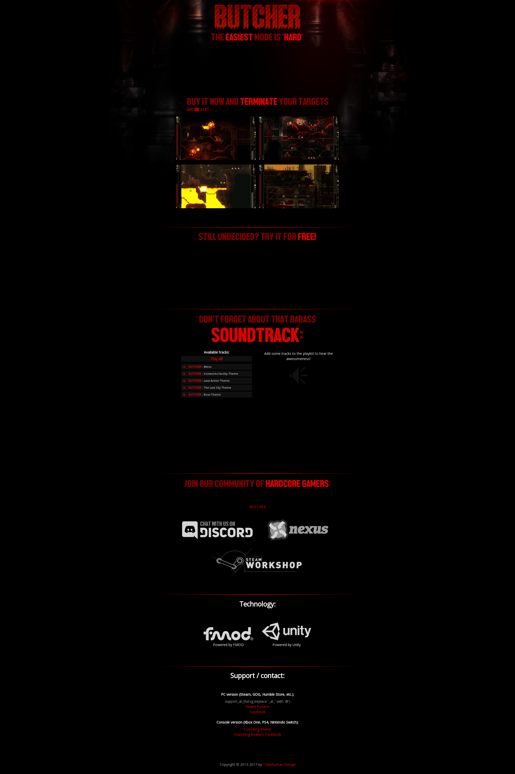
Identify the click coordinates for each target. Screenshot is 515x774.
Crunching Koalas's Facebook (257, 734)
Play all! (217, 358)
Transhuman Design (279, 764)
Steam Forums (257, 706)
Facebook (257, 711)
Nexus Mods (297, 529)
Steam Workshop (257, 561)
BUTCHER (258, 506)
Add (184, 367)
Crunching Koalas (257, 729)
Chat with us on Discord (217, 529)
